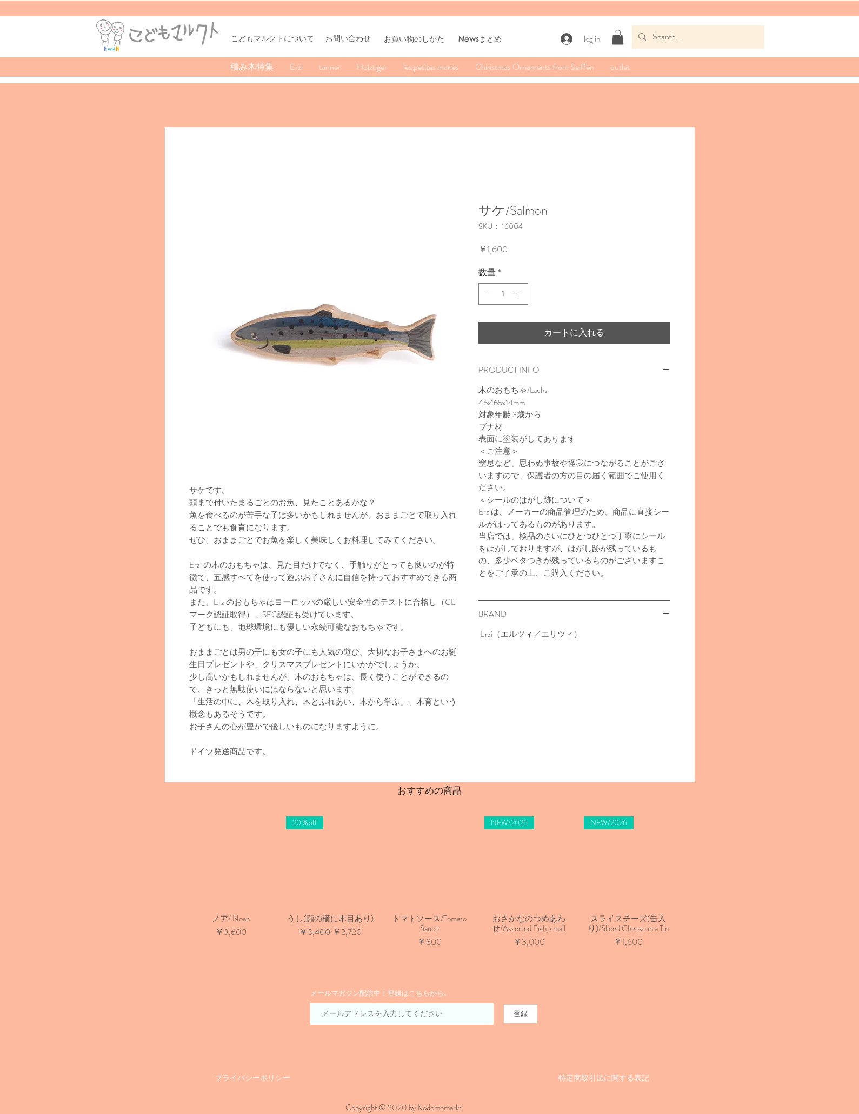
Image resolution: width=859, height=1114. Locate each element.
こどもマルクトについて (272, 38)
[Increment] (519, 294)
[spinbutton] (503, 294)
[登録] (520, 1014)
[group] (430, 887)
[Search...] (697, 37)
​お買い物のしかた (414, 39)
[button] (617, 37)
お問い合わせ (348, 38)
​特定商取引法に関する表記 (603, 1077)
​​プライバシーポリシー (252, 1077)
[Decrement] (487, 294)
